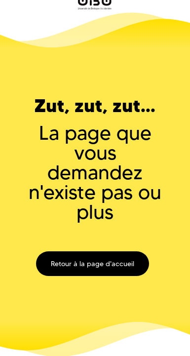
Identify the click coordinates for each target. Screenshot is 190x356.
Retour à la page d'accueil (92, 263)
